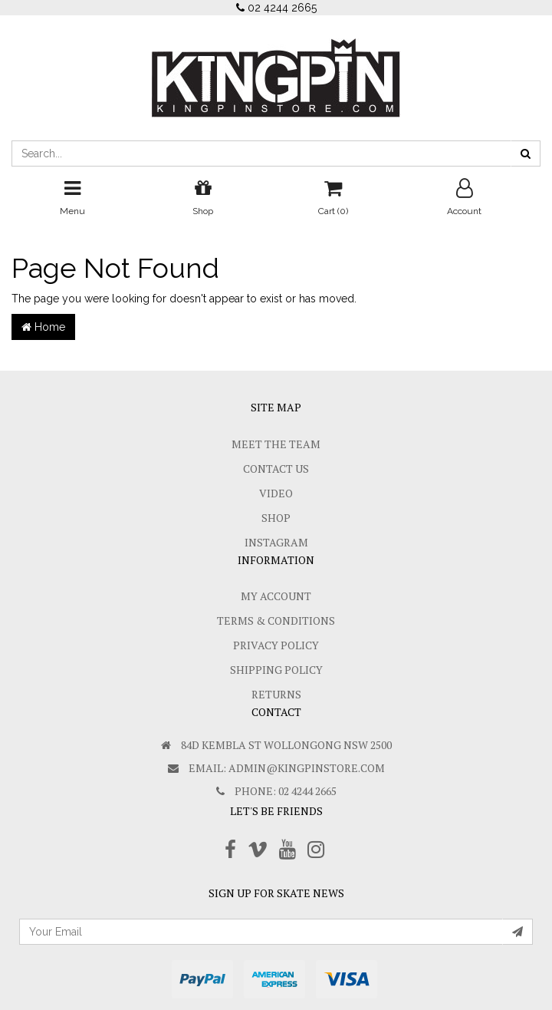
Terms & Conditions (276, 620)
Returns (276, 694)
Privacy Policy (276, 645)
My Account (276, 596)
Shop (276, 517)
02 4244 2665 (276, 8)
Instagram (276, 542)
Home (43, 327)
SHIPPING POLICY (276, 669)
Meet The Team (276, 444)
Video (276, 493)
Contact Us (276, 468)
